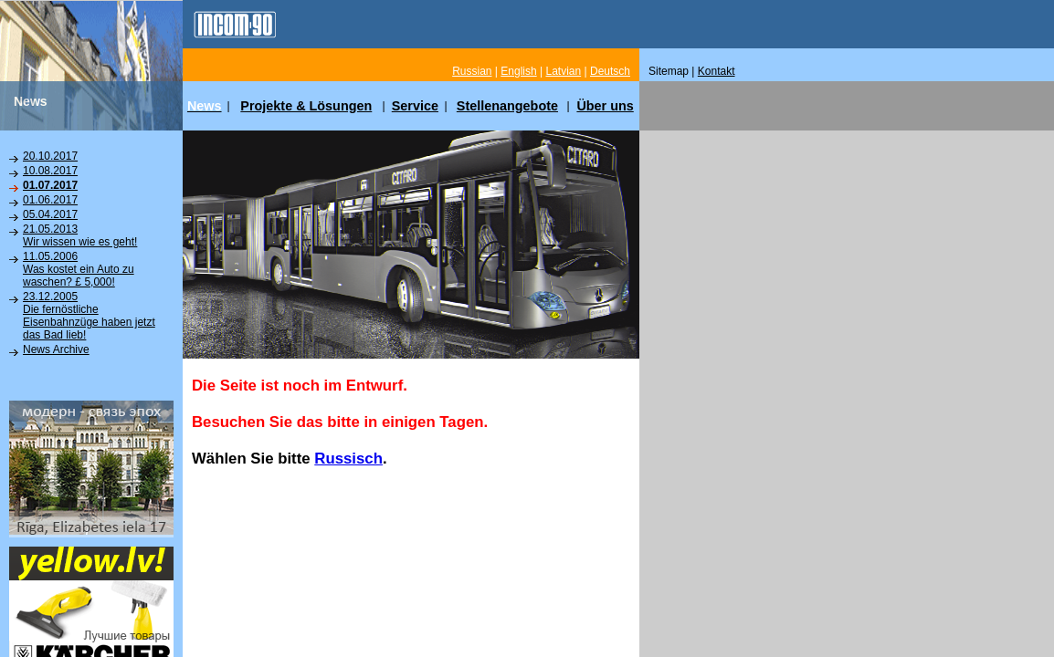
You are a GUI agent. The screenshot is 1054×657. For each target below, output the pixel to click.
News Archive (56, 349)
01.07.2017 (50, 185)
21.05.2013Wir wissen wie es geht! (80, 235)
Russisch (348, 458)
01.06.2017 (50, 199)
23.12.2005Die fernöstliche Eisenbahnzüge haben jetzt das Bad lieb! (89, 315)
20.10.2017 (50, 156)
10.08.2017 (50, 170)
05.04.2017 (50, 214)
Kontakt (716, 71)
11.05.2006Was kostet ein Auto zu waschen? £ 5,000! (78, 269)
